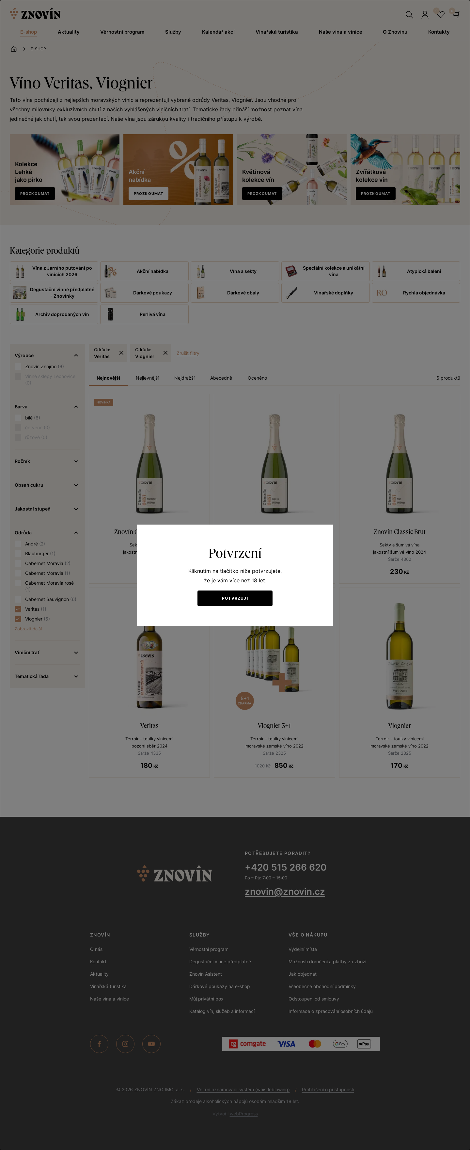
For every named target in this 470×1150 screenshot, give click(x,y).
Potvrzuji (235, 598)
